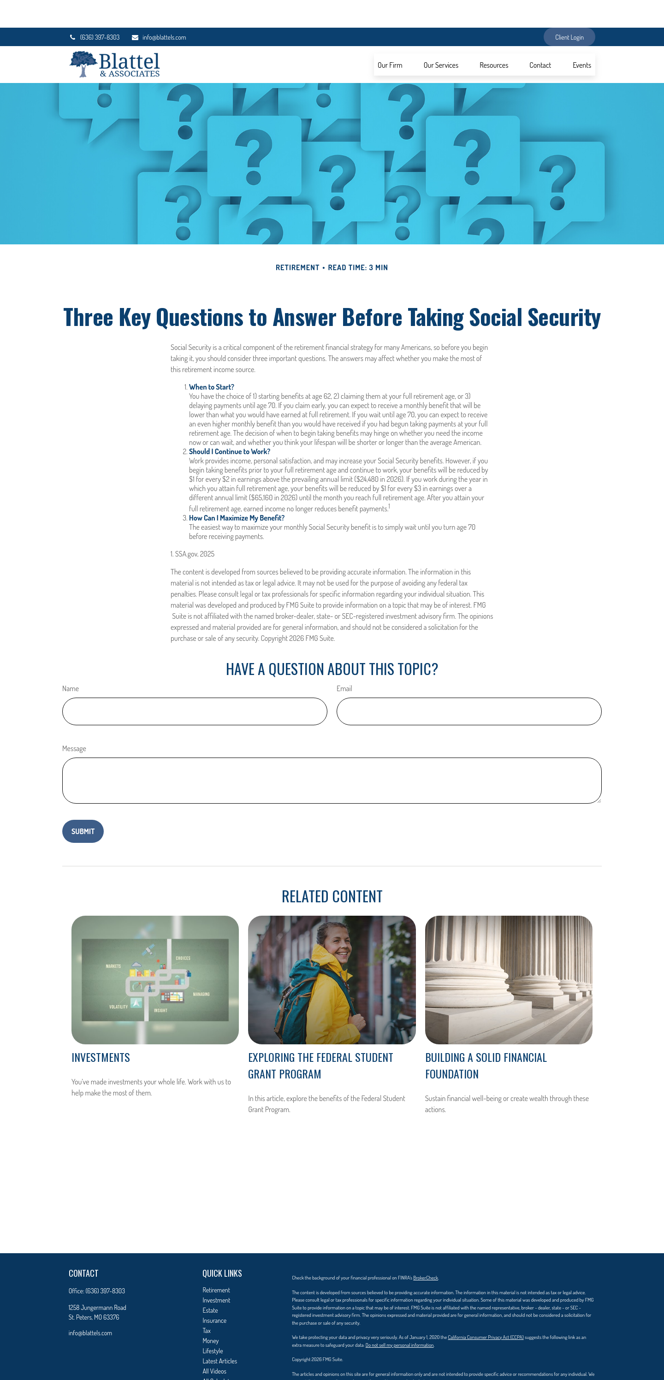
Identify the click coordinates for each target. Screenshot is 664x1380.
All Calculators (219, 1353)
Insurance (214, 1293)
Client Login (569, 9)
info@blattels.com (158, 9)
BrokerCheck (425, 1250)
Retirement (216, 1262)
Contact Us (215, 1364)
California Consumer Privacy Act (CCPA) (485, 1309)
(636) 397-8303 (94, 9)
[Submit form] (83, 803)
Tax (206, 1303)
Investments (100, 1029)
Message (74, 720)
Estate (210, 1282)
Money (210, 1313)
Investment (216, 1272)
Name (70, 660)
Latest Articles (219, 1333)
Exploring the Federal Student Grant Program (320, 1037)
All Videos (214, 1343)
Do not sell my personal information (400, 1317)
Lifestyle (212, 1323)
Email (344, 660)
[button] (390, 37)
